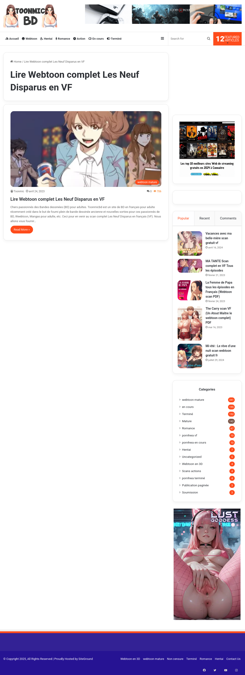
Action (79, 38)
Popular (183, 218)
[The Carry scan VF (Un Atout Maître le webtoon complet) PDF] (191, 330)
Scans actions (191, 479)
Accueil (12, 38)
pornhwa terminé (193, 486)
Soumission (190, 500)
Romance (63, 38)
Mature (187, 429)
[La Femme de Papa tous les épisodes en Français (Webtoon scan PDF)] (191, 292)
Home (15, 61)
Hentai (46, 38)
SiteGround (86, 667)
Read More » (22, 229)
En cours (96, 38)
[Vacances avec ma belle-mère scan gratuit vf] (191, 245)
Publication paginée (195, 493)
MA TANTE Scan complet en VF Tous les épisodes (220, 267)
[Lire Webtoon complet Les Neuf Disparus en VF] (86, 149)
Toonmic (19, 191)
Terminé (114, 38)
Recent (204, 218)
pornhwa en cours (194, 450)
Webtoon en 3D (192, 472)
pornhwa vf (189, 443)
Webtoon (29, 38)
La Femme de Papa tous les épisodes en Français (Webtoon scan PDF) (220, 293)
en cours (188, 415)
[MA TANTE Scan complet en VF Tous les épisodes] (191, 267)
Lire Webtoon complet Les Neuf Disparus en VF (81, 198)
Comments (228, 218)
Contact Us (233, 667)
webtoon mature (193, 407)
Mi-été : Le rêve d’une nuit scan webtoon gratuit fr (219, 357)
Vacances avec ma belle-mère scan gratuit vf (220, 239)
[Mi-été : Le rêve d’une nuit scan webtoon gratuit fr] (191, 362)
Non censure (175, 667)
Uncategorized (192, 464)
